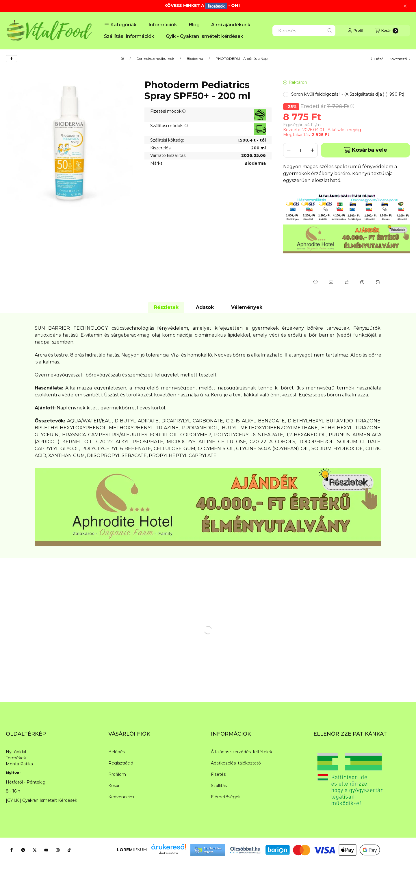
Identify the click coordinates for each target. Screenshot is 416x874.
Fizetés (218, 774)
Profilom (117, 774)
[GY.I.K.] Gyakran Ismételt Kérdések (41, 800)
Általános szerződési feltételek (241, 751)
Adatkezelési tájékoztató (236, 763)
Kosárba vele (365, 150)
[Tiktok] (69, 850)
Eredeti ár (327, 106)
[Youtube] (46, 850)
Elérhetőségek (226, 796)
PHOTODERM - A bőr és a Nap (242, 59)
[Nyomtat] (378, 282)
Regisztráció (120, 763)
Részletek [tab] (166, 307)
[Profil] (355, 30)
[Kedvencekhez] (315, 282)
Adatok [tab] (205, 307)
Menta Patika (19, 764)
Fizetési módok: (168, 111)
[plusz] (312, 150)
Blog (194, 24)
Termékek (16, 757)
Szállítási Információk (129, 36)
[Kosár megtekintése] (387, 30)
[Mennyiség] (300, 150)
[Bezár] (405, 6)
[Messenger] (23, 850)
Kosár (114, 785)
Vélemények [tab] (246, 307)
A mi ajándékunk (230, 24)
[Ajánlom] (331, 282)
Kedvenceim (121, 796)
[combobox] (304, 30)
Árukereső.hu (168, 853)
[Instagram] (58, 850)
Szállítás (219, 785)
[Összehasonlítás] (347, 282)
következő (399, 59)
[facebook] (11, 58)
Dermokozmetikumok (155, 59)
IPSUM (132, 849)
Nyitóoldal (16, 751)
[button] (120, 25)
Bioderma (195, 59)
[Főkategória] (122, 59)
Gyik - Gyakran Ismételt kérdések (204, 36)
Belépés (116, 751)
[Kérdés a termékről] (362, 282)
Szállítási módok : (169, 125)
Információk (162, 24)
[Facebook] (11, 850)
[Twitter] (34, 850)
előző (377, 59)
